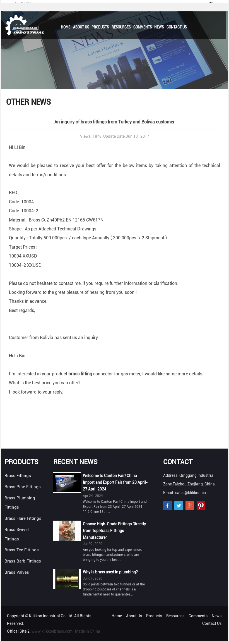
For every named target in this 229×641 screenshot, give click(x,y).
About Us (81, 27)
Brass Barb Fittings (22, 561)
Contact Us (177, 27)
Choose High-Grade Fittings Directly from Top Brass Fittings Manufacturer (114, 531)
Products (100, 27)
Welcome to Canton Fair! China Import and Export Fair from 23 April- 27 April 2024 (115, 482)
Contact (177, 462)
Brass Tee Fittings (21, 549)
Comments (142, 27)
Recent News (75, 462)
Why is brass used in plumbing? (110, 572)
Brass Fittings (17, 475)
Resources (121, 27)
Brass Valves (16, 572)
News (159, 27)
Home (65, 27)
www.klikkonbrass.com (52, 631)
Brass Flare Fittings (22, 518)
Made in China (87, 631)
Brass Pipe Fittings (22, 486)
